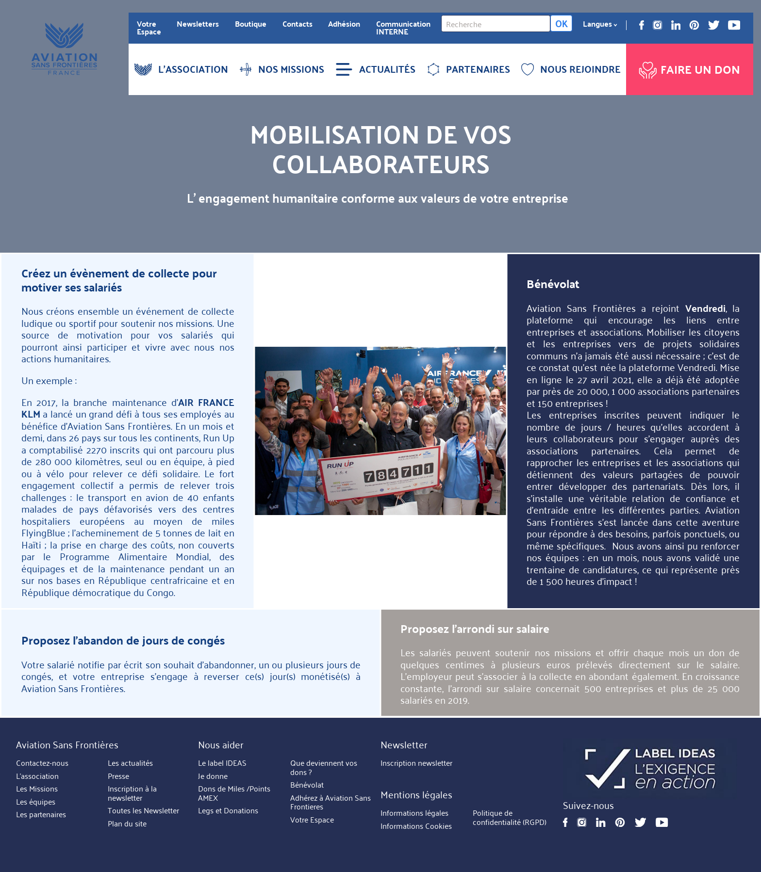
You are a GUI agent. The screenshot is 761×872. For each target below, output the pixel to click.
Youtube (734, 25)
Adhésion (344, 24)
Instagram (657, 25)
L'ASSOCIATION (181, 69)
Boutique (250, 24)
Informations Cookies (416, 826)
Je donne (213, 776)
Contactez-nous (42, 763)
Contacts (297, 24)
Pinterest (694, 25)
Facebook (641, 25)
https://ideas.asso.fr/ (650, 769)
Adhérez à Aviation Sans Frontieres (330, 802)
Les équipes (35, 801)
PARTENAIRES (468, 69)
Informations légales (414, 813)
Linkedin (676, 25)
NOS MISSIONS (281, 69)
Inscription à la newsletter (132, 793)
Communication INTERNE (403, 27)
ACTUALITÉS (375, 69)
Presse (118, 776)
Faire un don (688, 68)
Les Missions (37, 788)
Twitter (714, 25)
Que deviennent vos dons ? (323, 767)
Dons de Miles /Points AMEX (234, 793)
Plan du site (127, 823)
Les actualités (130, 763)
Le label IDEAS (222, 763)
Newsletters (198, 24)
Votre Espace (149, 27)
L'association (37, 776)
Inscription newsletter (416, 763)
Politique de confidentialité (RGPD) (509, 818)
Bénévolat (307, 784)
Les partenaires (41, 814)
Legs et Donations (228, 810)
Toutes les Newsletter (143, 810)
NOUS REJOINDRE (571, 69)
